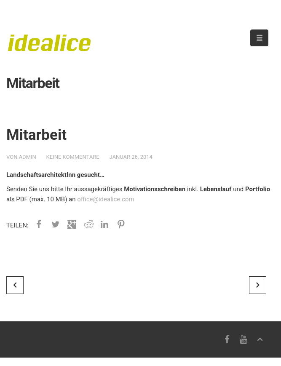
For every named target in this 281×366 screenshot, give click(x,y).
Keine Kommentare (72, 157)
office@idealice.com (105, 199)
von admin (21, 157)
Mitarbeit (36, 135)
